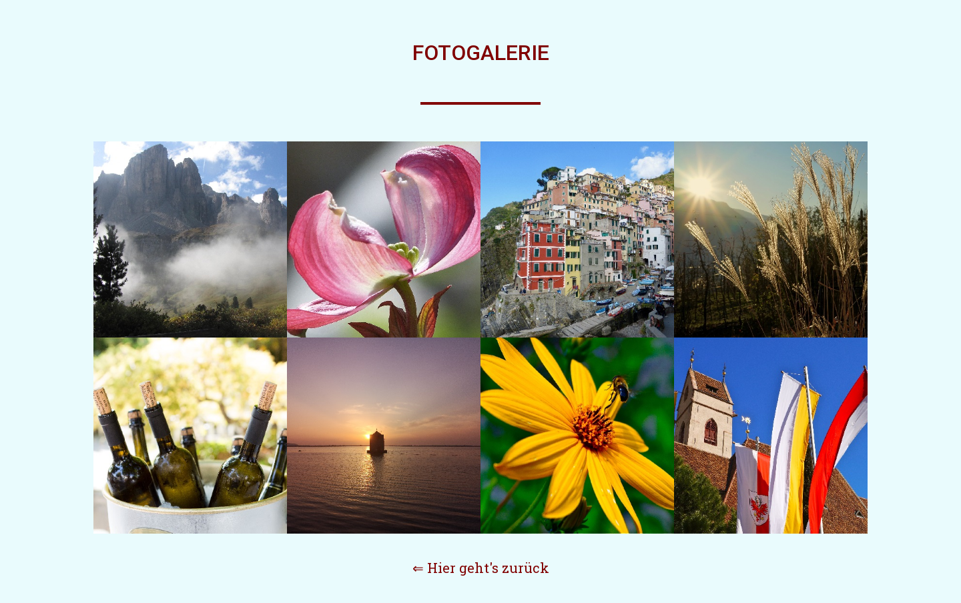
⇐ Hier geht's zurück (480, 567)
